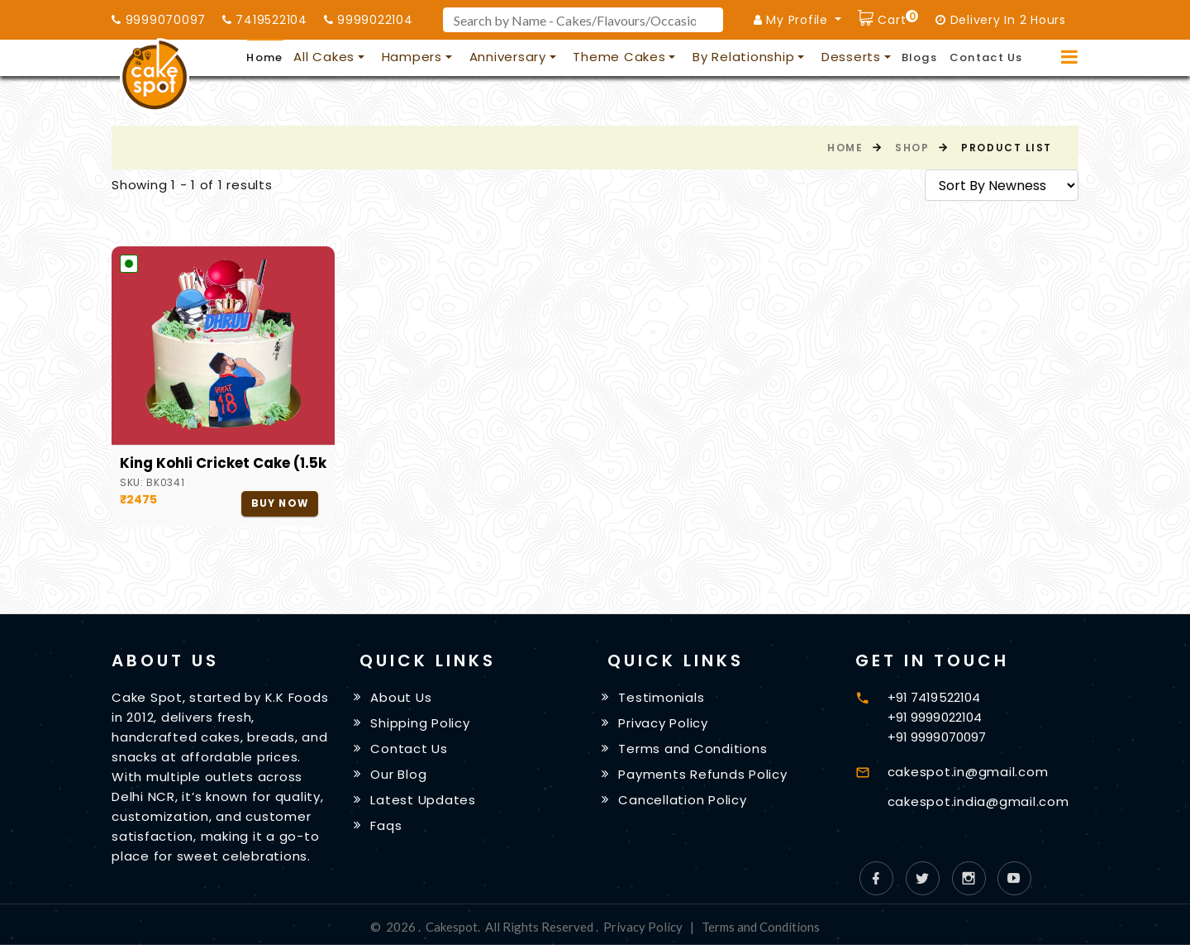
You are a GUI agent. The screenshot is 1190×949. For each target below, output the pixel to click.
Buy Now (279, 504)
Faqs (386, 829)
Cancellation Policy (683, 804)
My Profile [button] (793, 20)
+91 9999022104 (935, 717)
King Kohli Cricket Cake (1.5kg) (223, 463)
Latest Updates (424, 804)
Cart (896, 18)
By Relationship (743, 56)
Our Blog (399, 777)
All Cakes (324, 56)
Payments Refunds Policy (703, 777)
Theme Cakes (619, 56)
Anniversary (507, 56)
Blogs (920, 57)
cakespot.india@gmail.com (978, 801)
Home (264, 57)
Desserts (851, 56)
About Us (401, 698)
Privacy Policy (664, 724)
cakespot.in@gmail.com (968, 771)
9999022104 (368, 20)
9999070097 (159, 20)
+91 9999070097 (937, 737)
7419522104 (264, 20)
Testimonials (662, 698)
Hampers (412, 56)
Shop (912, 148)
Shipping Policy (420, 724)
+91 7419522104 (934, 697)
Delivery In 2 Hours (1000, 20)
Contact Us (986, 57)
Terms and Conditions (693, 751)
